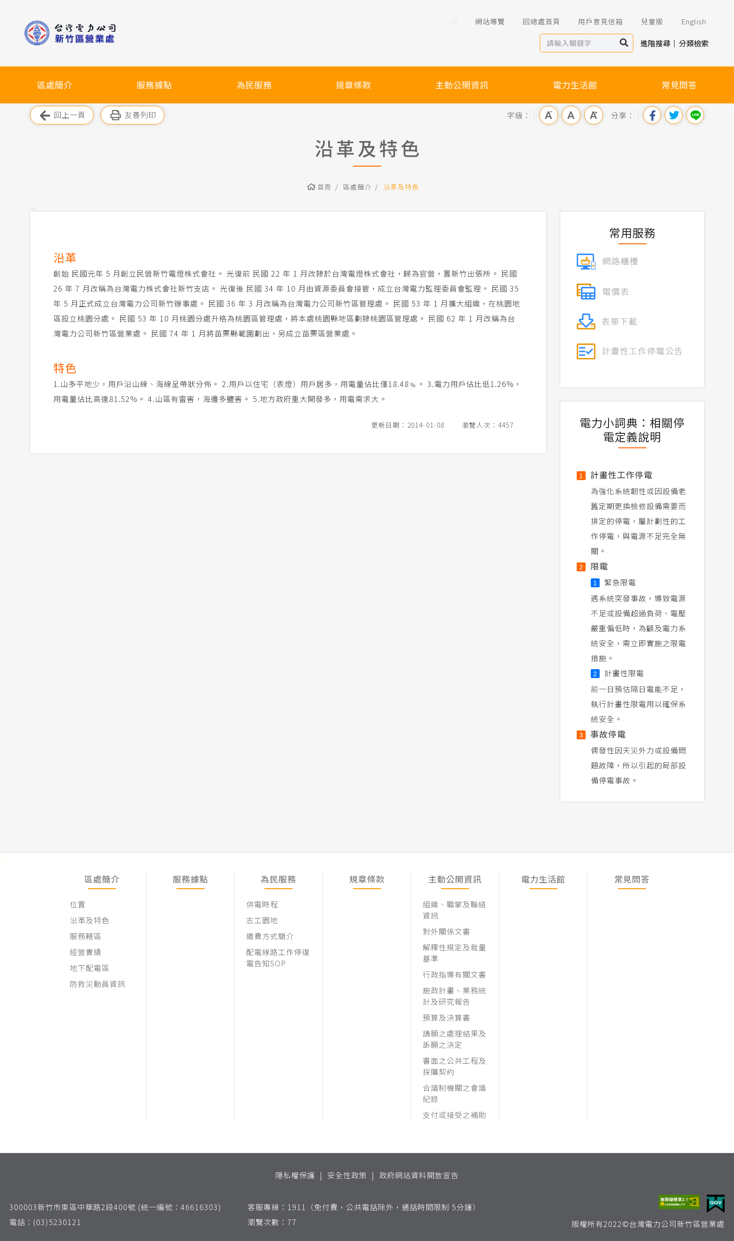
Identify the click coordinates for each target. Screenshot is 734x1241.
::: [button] (454, 20)
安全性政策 (347, 1175)
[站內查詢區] (578, 43)
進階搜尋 (655, 43)
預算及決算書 (446, 1017)
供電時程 (262, 904)
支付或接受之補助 (454, 1114)
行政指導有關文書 (454, 974)
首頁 (324, 186)
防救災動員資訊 (97, 983)
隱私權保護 (295, 1175)
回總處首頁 (535, 21)
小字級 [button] (548, 115)
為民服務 (254, 85)
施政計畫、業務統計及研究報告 (454, 996)
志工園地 (262, 920)
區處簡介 (55, 85)
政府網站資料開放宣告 (419, 1175)
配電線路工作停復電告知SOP (278, 957)
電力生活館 (575, 85)
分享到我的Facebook (652, 115)
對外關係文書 (446, 931)
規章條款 (353, 85)
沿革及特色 (401, 186)
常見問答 (679, 85)
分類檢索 (694, 43)
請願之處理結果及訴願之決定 (454, 1039)
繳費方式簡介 (270, 936)
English (687, 21)
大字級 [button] (593, 115)
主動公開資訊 (462, 85)
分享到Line (695, 115)
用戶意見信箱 (594, 21)
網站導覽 (483, 21)
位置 (78, 904)
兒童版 (645, 21)
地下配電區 (90, 967)
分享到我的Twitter (674, 115)
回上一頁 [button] (62, 115)
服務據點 (154, 85)
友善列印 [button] (132, 115)
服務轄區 (86, 936)
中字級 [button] (571, 115)
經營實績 (86, 951)
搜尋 (624, 43)
